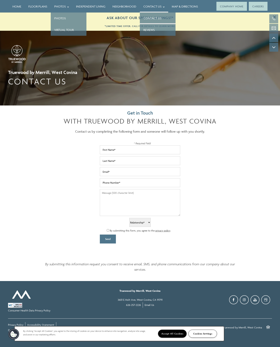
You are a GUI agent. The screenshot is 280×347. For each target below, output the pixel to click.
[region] (119, 333)
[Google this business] (265, 299)
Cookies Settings (202, 333)
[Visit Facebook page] (233, 299)
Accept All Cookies (172, 333)
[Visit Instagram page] (244, 299)
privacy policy (162, 230)
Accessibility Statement (40, 324)
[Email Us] (273, 28)
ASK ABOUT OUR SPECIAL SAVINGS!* (140, 18)
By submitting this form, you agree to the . (140, 230)
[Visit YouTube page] (255, 299)
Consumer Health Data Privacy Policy (29, 310)
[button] (231, 6)
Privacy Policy (15, 324)
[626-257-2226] (273, 18)
